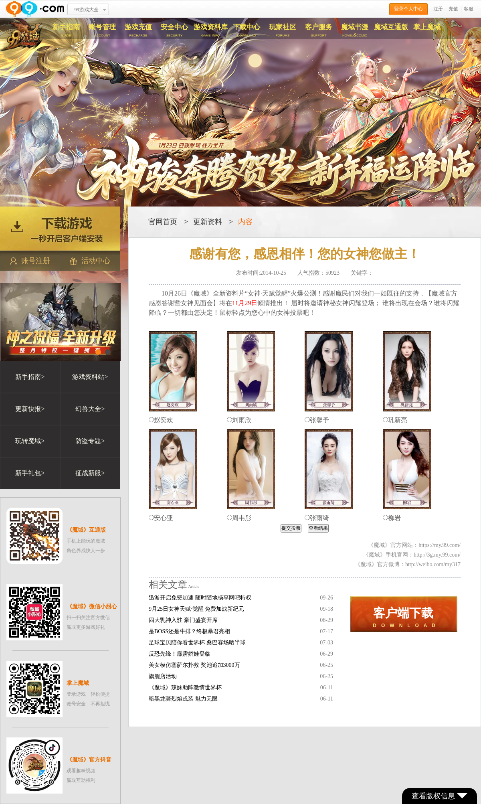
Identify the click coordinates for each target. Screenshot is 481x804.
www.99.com (35, 9)
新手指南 (66, 30)
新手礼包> (29, 473)
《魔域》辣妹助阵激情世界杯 (185, 688)
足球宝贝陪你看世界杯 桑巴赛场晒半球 (197, 643)
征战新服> (90, 473)
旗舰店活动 (163, 676)
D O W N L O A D (404, 617)
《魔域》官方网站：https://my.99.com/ (414, 545)
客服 (468, 9)
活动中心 (90, 261)
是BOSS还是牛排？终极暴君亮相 (189, 631)
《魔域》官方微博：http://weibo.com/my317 (408, 564)
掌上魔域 (427, 27)
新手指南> (29, 376)
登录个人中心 (408, 9)
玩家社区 (283, 30)
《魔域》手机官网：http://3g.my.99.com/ (412, 555)
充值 (453, 9)
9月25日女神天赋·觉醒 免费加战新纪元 (196, 609)
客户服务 (319, 30)
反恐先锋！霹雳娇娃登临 (179, 654)
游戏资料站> (90, 376)
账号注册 (30, 261)
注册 (438, 9)
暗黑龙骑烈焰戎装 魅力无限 (183, 699)
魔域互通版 (391, 27)
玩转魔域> (29, 440)
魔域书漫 (355, 30)
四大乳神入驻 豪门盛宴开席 (183, 620)
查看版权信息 (439, 796)
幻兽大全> (90, 408)
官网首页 (162, 222)
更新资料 (207, 222)
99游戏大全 (87, 9)
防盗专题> (90, 440)
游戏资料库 (210, 30)
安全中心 (174, 30)
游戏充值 (138, 30)
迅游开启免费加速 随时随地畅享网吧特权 (200, 598)
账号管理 (102, 30)
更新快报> (29, 408)
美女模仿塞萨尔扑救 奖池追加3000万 (194, 665)
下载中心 (246, 30)
